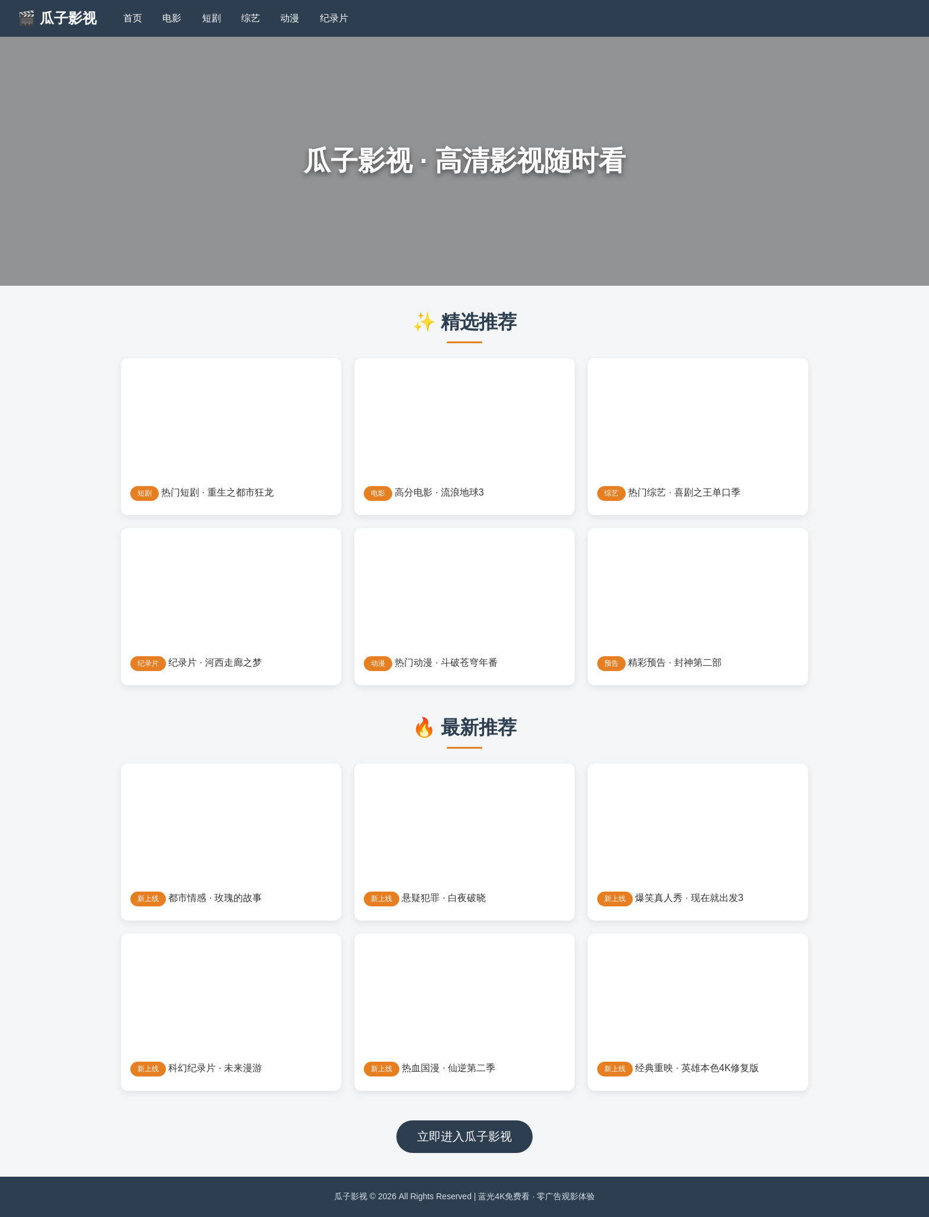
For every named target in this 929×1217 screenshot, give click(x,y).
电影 (171, 18)
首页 (132, 18)
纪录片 (334, 18)
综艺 (250, 18)
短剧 (211, 18)
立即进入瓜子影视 (464, 1136)
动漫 (289, 18)
